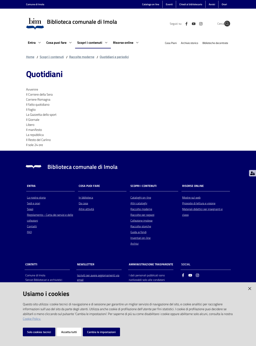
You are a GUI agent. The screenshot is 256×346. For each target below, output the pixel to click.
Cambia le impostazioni (101, 332)
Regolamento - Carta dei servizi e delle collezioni (50, 218)
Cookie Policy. (32, 318)
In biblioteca (86, 197)
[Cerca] (226, 23)
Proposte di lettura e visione (198, 203)
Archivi (134, 243)
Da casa (83, 203)
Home (30, 56)
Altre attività (86, 209)
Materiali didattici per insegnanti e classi (202, 212)
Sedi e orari (33, 203)
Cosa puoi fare (89, 186)
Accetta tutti (69, 332)
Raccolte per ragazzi (142, 215)
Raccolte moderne (81, 56)
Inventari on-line (140, 238)
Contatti (32, 226)
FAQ (29, 232)
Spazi (30, 209)
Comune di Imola (35, 4)
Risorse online (193, 186)
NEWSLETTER (85, 264)
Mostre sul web (191, 197)
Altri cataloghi (138, 203)
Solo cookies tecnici (39, 332)
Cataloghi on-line (140, 197)
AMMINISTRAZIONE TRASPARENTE (151, 264)
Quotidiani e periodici (114, 56)
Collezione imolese (141, 220)
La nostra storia (36, 197)
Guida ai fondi (138, 232)
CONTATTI (31, 264)
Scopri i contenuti (52, 56)
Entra (31, 186)
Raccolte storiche (140, 226)
